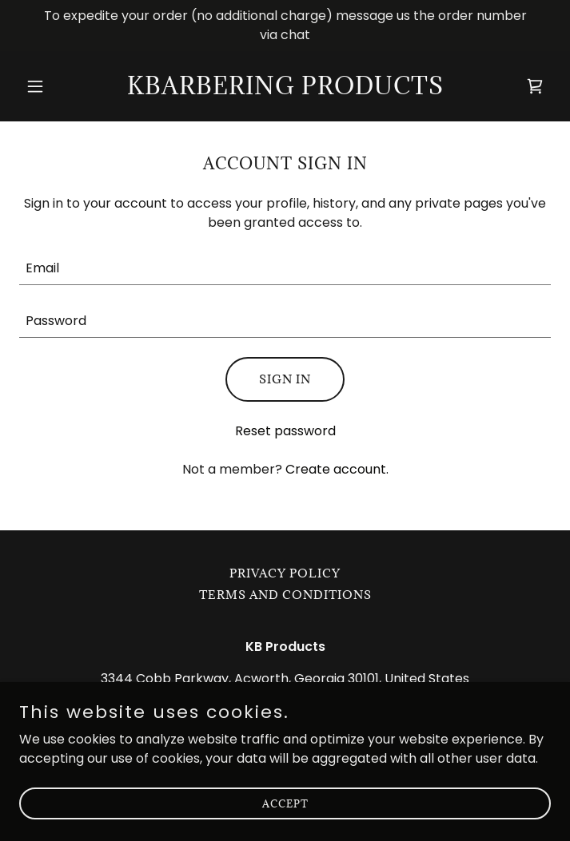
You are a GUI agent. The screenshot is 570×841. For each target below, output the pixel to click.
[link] (285, 90)
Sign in (285, 379)
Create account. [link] (337, 469)
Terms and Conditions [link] (285, 594)
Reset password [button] (285, 431)
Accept (285, 802)
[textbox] (285, 268)
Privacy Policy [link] (285, 573)
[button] (59, 86)
